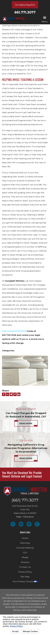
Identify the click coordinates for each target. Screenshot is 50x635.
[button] (44, 19)
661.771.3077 (25, 12)
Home (25, 539)
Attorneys (25, 544)
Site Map (25, 578)
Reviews (25, 563)
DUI (25, 554)
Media (25, 559)
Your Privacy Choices (25, 583)
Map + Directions (25, 518)
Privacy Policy (25, 573)
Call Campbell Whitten (14, 331)
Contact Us (25, 568)
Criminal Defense (25, 549)
